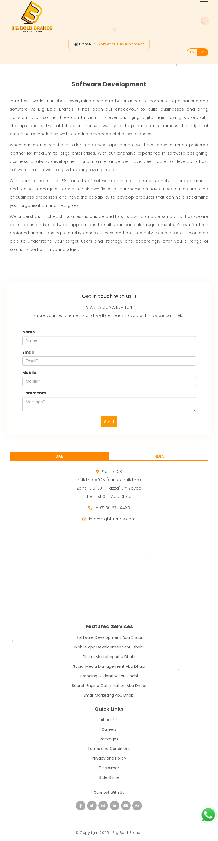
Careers (109, 729)
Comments (34, 393)
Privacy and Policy (109, 758)
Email (28, 352)
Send (109, 421)
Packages (109, 739)
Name (28, 332)
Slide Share (109, 777)
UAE (59, 456)
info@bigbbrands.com (112, 519)
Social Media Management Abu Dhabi (109, 666)
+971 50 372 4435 (113, 507)
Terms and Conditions (109, 748)
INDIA (158, 456)
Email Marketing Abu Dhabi (109, 695)
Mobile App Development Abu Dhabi (109, 647)
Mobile (29, 372)
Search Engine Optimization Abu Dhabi (109, 685)
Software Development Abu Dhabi (109, 637)
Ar (202, 52)
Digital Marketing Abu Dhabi (109, 656)
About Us (109, 719)
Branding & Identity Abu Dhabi (109, 676)
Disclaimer (109, 768)
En (192, 52)
